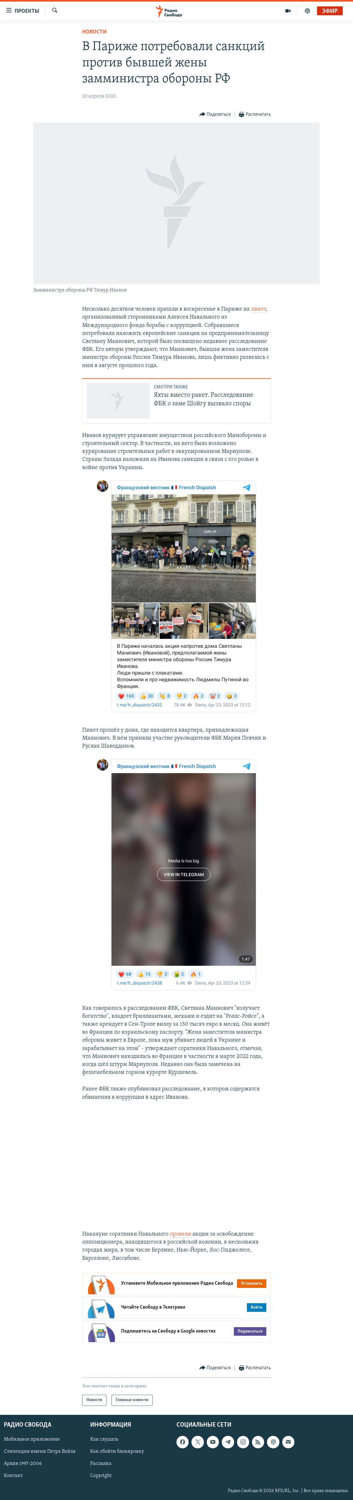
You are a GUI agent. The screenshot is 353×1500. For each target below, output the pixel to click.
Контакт (13, 1475)
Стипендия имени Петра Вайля (40, 1451)
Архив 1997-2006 (23, 1463)
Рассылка (101, 1463)
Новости (94, 32)
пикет (258, 309)
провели (180, 1234)
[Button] (215, 114)
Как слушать (104, 1439)
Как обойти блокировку (117, 1451)
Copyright (101, 1475)
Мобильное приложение (32, 1439)
